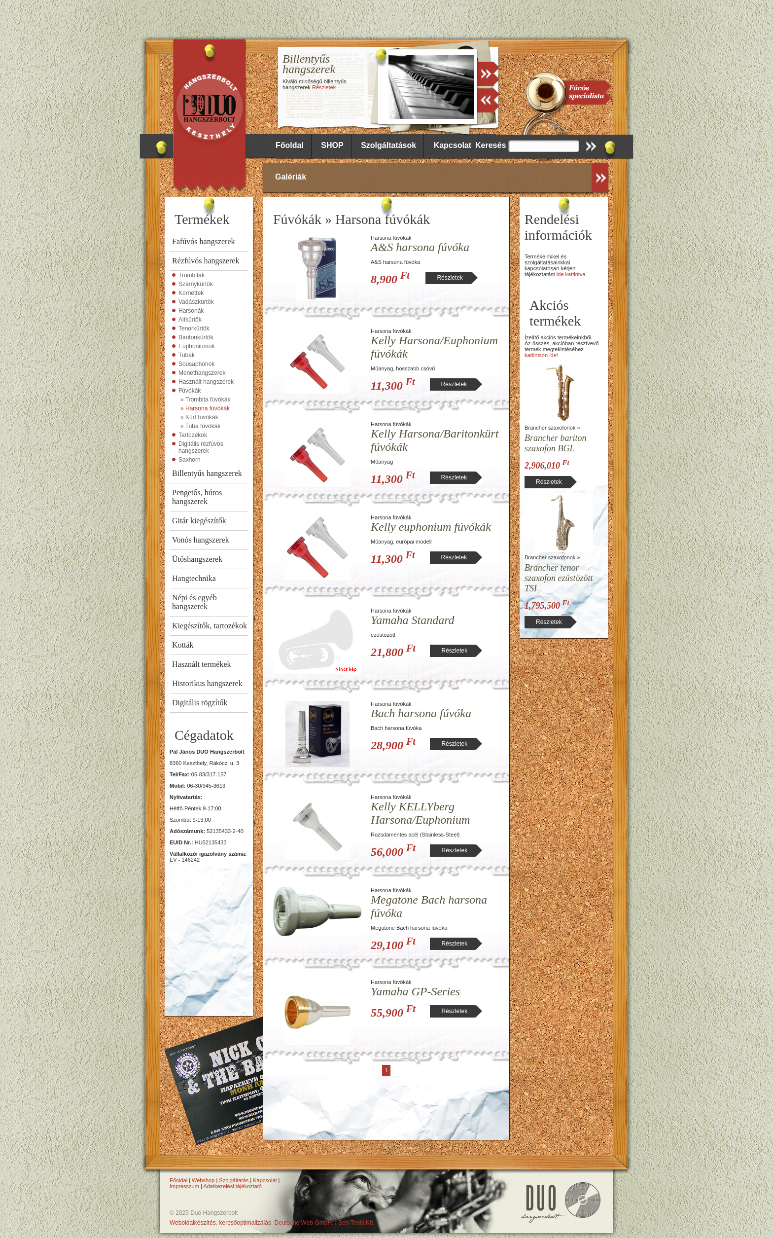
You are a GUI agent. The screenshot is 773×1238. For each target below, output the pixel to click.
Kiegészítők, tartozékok (209, 625)
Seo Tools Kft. (356, 1222)
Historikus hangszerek (207, 683)
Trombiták (191, 275)
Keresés (490, 145)
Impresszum (184, 1186)
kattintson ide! (541, 355)
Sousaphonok (196, 364)
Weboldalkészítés (193, 1222)
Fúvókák (189, 390)
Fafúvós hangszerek (203, 241)
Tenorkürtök (194, 328)
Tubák (186, 355)
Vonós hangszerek (200, 540)
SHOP (332, 145)
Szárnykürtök (195, 284)
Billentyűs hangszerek (207, 473)
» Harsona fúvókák (205, 408)
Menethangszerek (201, 372)
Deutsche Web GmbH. (304, 1222)
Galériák (290, 177)
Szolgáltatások (388, 145)
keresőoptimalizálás (245, 1222)
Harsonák (191, 310)
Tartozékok (192, 435)
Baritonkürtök (195, 337)
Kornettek (191, 293)
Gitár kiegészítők (199, 520)
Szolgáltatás (233, 1180)
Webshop (203, 1180)
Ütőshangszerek (197, 559)
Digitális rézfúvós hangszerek (200, 447)
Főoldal (290, 145)
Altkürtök (190, 319)
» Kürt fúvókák (199, 417)
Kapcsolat (452, 145)
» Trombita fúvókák (205, 399)
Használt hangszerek (206, 381)
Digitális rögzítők (199, 702)
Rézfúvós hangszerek (205, 260)
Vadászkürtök (196, 301)
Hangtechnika (194, 578)
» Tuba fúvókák (200, 426)
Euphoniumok (196, 346)
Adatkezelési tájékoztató (232, 1186)
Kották (183, 645)
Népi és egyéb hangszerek (194, 602)
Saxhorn (189, 459)
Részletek (324, 87)
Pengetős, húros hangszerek (197, 497)
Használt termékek (201, 664)
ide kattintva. (572, 274)
